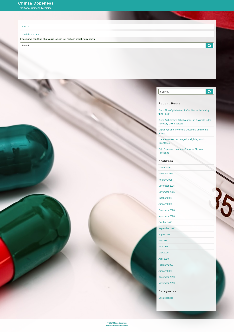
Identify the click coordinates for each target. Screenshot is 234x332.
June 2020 (163, 246)
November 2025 (166, 192)
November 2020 (166, 216)
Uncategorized (165, 298)
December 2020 (166, 210)
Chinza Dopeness (36, 3)
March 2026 (164, 167)
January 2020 (165, 271)
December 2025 (166, 185)
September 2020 (166, 228)
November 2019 (166, 283)
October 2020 (165, 222)
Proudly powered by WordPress (117, 325)
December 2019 (166, 277)
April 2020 (163, 258)
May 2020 (163, 252)
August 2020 (164, 234)
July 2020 (163, 240)
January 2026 (165, 179)
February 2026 (165, 173)
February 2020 (165, 265)
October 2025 (165, 198)
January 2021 (165, 204)
